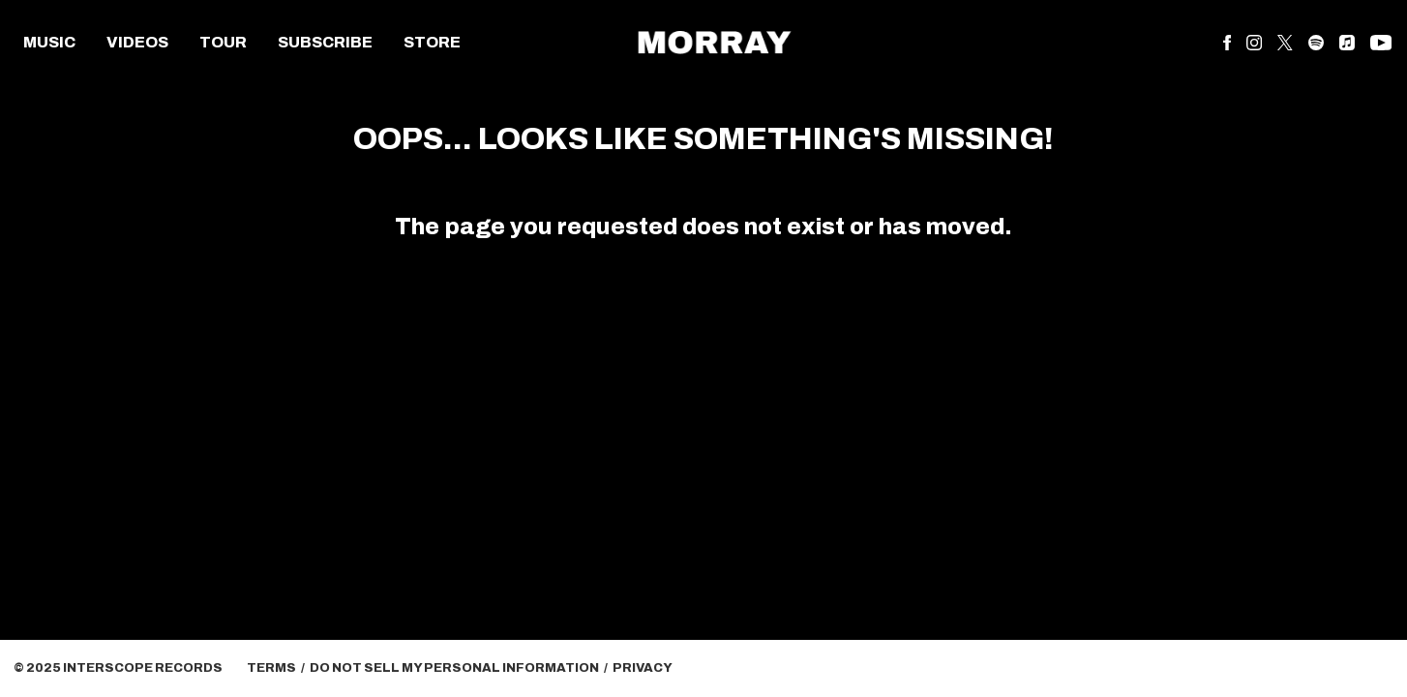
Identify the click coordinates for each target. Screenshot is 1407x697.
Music (49, 42)
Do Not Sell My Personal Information (454, 668)
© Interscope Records (118, 668)
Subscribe (325, 42)
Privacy (643, 668)
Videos (137, 42)
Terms (271, 668)
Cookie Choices (744, 668)
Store (432, 42)
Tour (223, 42)
